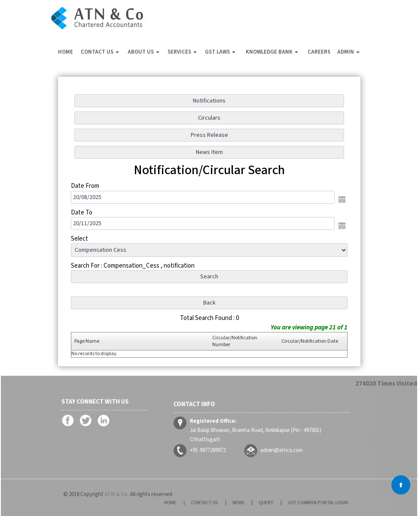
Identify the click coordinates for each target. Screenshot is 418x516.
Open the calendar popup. (341, 199)
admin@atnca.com (277, 445)
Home (65, 52)
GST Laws (220, 52)
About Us (143, 52)
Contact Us (100, 52)
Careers (319, 52)
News (240, 502)
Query (262, 502)
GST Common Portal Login (303, 502)
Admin (348, 52)
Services (182, 52)
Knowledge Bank (272, 52)
